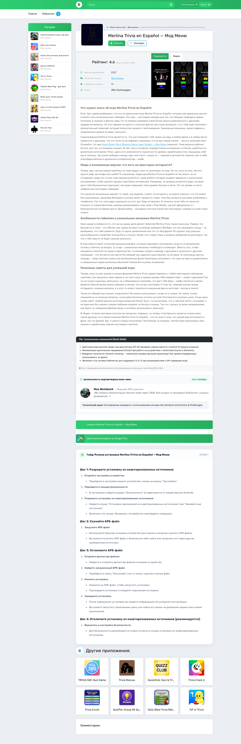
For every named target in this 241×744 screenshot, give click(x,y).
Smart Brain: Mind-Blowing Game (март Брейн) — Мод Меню (134, 144)
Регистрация (189, 5)
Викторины (117, 78)
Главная (32, 13)
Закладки (137, 43)
